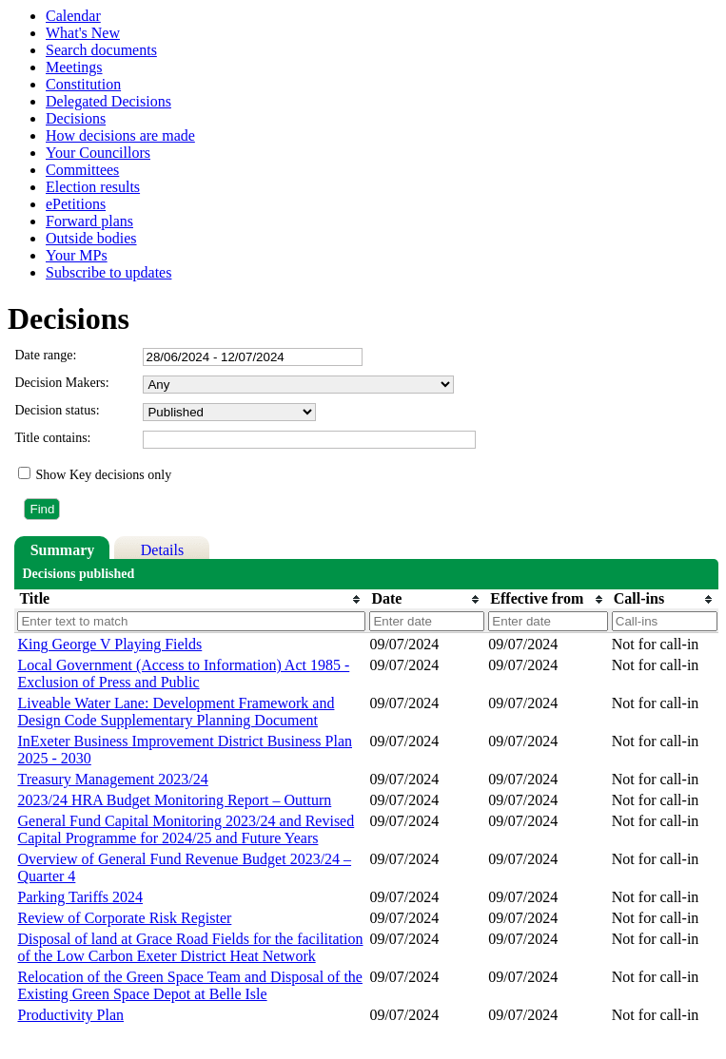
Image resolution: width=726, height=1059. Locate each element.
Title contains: (52, 438)
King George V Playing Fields (109, 644)
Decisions (76, 118)
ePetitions (76, 204)
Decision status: (56, 410)
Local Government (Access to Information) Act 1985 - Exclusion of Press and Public (183, 673)
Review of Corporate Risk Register (124, 918)
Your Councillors (98, 152)
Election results (93, 187)
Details (162, 550)
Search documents (101, 50)
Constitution (83, 84)
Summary (62, 550)
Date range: (45, 355)
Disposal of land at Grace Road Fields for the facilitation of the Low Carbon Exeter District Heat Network (190, 947)
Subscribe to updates (108, 272)
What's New (83, 33)
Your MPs (77, 255)
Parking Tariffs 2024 (80, 897)
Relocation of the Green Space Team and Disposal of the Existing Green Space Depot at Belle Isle (189, 985)
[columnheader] (190, 598)
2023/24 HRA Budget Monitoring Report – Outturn (174, 800)
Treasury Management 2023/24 (112, 779)
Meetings (74, 67)
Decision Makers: (61, 382)
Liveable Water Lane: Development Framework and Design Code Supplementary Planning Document (175, 711)
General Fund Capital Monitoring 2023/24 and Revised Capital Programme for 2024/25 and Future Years (185, 829)
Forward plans (89, 221)
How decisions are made (120, 135)
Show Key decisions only (103, 475)
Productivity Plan (70, 1015)
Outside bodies (91, 238)
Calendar (73, 16)
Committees (82, 170)
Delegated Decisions (108, 101)
